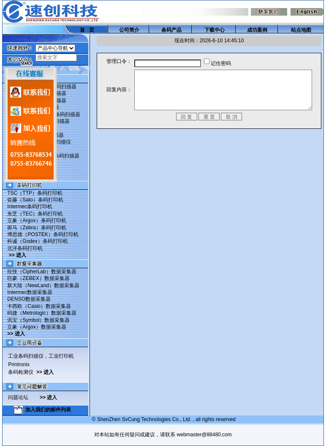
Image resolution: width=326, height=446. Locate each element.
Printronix (16, 364)
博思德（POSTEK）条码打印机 (40, 234)
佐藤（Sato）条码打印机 (33, 200)
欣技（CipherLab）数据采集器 (39, 272)
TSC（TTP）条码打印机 (32, 193)
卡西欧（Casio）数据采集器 (37, 306)
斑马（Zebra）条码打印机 (34, 228)
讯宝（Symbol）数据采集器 (36, 320)
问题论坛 (22, 397)
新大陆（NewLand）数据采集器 (41, 285)
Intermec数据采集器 (27, 292)
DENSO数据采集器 (27, 299)
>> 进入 (15, 255)
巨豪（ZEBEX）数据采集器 (36, 278)
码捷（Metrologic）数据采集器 (39, 313)
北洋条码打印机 (23, 248)
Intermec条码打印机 (27, 206)
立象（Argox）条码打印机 (34, 220)
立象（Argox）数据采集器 (34, 327)
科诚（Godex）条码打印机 (35, 241)
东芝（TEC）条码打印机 (33, 214)
